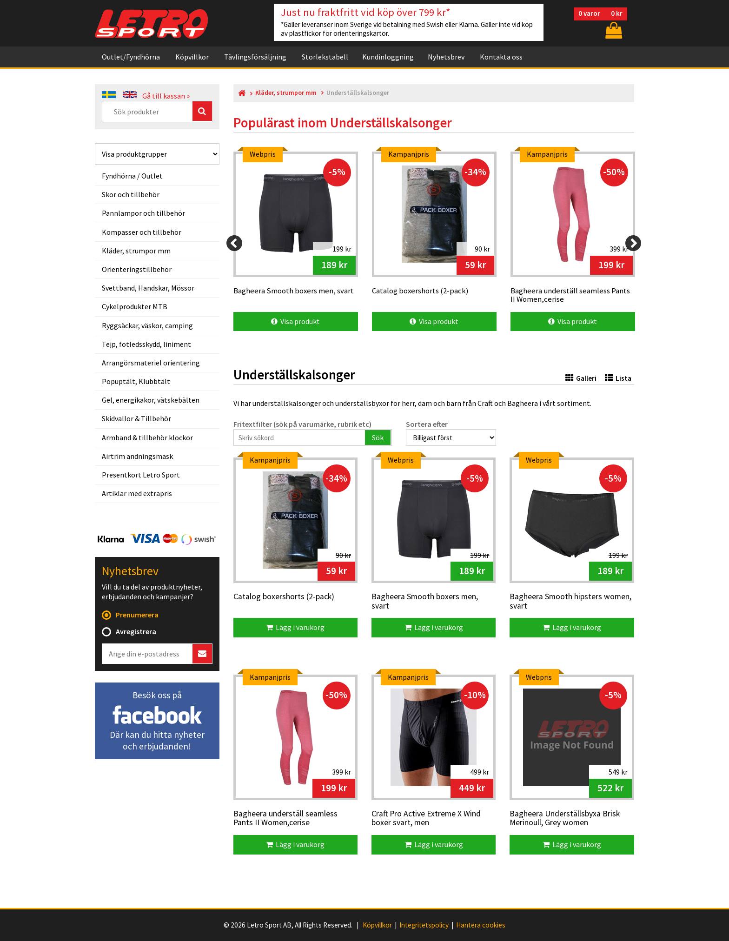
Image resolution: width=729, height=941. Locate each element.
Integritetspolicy (424, 925)
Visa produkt (295, 321)
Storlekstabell (325, 55)
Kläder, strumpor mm (136, 250)
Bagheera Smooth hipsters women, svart (570, 601)
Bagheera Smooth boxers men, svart (424, 601)
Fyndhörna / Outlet (132, 175)
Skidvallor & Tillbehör (136, 418)
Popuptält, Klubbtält (136, 381)
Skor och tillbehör (130, 194)
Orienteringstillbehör (137, 269)
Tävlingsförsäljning (255, 55)
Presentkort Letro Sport (141, 474)
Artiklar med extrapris (137, 493)
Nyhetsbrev (446, 55)
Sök (378, 437)
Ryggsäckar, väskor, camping (147, 325)
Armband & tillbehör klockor (147, 437)
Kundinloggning (388, 55)
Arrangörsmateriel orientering (151, 362)
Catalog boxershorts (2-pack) (283, 597)
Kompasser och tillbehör (141, 232)
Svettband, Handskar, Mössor (148, 287)
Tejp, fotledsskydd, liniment (146, 344)
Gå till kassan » (166, 95)
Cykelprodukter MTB (134, 306)
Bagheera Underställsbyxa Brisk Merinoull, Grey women (565, 818)
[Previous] (234, 243)
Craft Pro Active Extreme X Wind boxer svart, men (426, 818)
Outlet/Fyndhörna (131, 55)
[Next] (633, 243)
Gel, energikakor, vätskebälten (150, 399)
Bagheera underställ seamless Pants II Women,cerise (285, 818)
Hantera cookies (480, 925)
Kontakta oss (501, 55)
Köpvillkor (192, 55)
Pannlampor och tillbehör (143, 213)
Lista (618, 378)
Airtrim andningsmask (137, 456)
